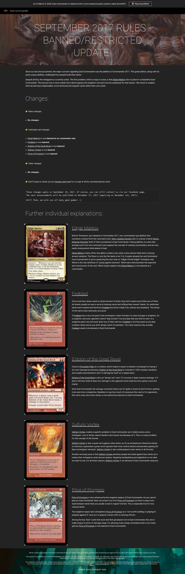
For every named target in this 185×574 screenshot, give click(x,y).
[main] (92, 40)
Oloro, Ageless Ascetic (121, 239)
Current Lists (60, 182)
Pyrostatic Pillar (87, 366)
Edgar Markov (34, 138)
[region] (92, 4)
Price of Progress (36, 154)
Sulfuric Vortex (34, 150)
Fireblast (31, 142)
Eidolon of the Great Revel (39, 146)
